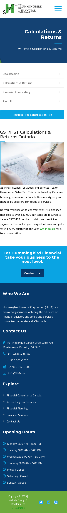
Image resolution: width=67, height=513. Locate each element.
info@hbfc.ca (16, 373)
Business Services (17, 415)
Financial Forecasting (16, 92)
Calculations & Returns (17, 83)
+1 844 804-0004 (18, 354)
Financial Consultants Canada (24, 395)
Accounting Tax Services (21, 402)
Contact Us (32, 273)
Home (25, 49)
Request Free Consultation (32, 114)
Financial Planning (17, 408)
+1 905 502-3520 (17, 360)
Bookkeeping (11, 74)
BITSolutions (18, 508)
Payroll (7, 101)
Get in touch (47, 229)
